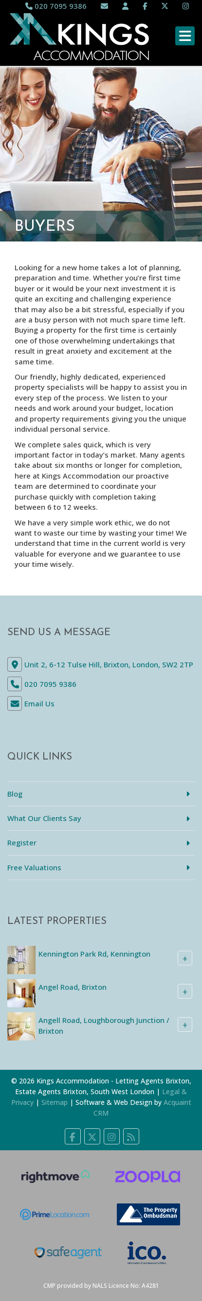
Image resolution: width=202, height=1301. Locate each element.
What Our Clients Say (44, 818)
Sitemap (54, 1102)
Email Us (39, 703)
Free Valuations (34, 867)
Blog (14, 794)
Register (22, 842)
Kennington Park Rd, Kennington (94, 954)
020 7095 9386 (56, 6)
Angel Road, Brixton (72, 987)
